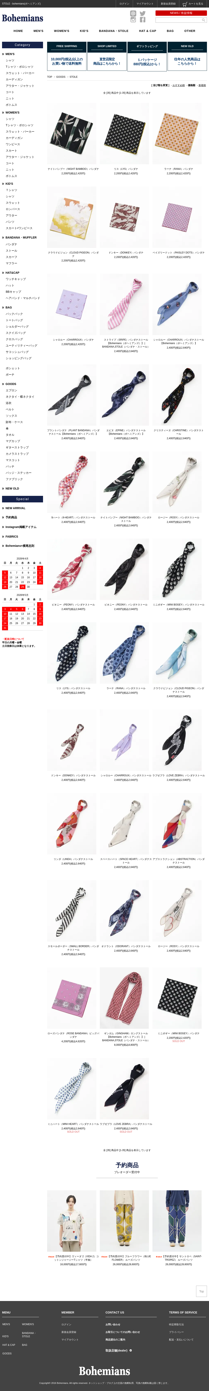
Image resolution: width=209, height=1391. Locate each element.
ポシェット (13, 368)
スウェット (13, 202)
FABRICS (12, 536)
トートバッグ (14, 320)
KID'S (84, 31)
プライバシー (176, 1332)
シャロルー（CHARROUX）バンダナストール (126, 775)
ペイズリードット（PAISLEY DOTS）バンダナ (179, 252)
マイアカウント (145, 3)
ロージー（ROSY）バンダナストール (178, 517)
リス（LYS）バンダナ (126, 169)
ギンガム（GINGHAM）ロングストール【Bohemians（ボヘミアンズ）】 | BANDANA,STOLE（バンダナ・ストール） (126, 1037)
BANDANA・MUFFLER (21, 237)
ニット (10, 98)
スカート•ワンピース (19, 228)
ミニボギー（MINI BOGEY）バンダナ (178, 1033)
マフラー (11, 263)
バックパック (14, 313)
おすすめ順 (179, 85)
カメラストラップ (17, 453)
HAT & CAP (147, 31)
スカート (11, 150)
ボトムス (11, 104)
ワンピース (13, 144)
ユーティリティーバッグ (21, 345)
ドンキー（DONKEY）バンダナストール (73, 775)
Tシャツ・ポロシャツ (19, 66)
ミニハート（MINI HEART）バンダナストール (73, 1124)
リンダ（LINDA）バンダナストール (73, 859)
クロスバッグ (14, 339)
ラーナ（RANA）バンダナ (178, 169)
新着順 (202, 85)
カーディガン (14, 79)
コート (10, 92)
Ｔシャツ (11, 190)
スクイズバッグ (16, 332)
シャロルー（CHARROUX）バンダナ (73, 339)
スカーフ (11, 257)
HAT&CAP (12, 272)
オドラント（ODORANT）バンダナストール (126, 946)
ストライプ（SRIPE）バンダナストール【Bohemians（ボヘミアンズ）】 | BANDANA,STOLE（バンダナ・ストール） (126, 343)
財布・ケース (14, 422)
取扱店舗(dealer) (116, 1350)
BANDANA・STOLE (113, 31)
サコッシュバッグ (17, 351)
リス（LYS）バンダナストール (73, 688)
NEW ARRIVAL (15, 508)
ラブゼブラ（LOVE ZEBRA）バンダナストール (178, 775)
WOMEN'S (61, 31)
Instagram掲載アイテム (21, 527)
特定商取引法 (176, 1324)
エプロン (11, 390)
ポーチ (10, 374)
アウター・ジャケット (20, 85)
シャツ (10, 60)
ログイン (124, 3)
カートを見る (193, 4)
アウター (11, 215)
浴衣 (8, 403)
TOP (49, 76)
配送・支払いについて (181, 1339)
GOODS (61, 76)
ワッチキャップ (16, 279)
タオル (10, 434)
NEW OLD (12, 488)
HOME (18, 31)
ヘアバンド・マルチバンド (23, 298)
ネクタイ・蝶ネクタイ (20, 396)
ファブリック (14, 479)
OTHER (189, 31)
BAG (170, 31)
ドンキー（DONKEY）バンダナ (126, 252)
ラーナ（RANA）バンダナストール (126, 688)
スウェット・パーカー (20, 73)
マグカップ (13, 441)
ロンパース (13, 209)
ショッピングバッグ (19, 358)
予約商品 (11, 517)
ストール (11, 250)
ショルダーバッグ (17, 326)
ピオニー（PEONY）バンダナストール (73, 604)
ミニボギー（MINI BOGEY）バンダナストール (178, 604)
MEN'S (39, 31)
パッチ (10, 466)
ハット (10, 285)
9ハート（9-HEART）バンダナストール (73, 517)
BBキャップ (13, 291)
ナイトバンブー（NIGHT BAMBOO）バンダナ (73, 169)
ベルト (10, 409)
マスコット (13, 460)
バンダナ (11, 244)
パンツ (10, 221)
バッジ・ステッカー (19, 472)
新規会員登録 (168, 3)
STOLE (74, 76)
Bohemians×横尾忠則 (20, 545)
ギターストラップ (17, 447)
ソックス (11, 415)
